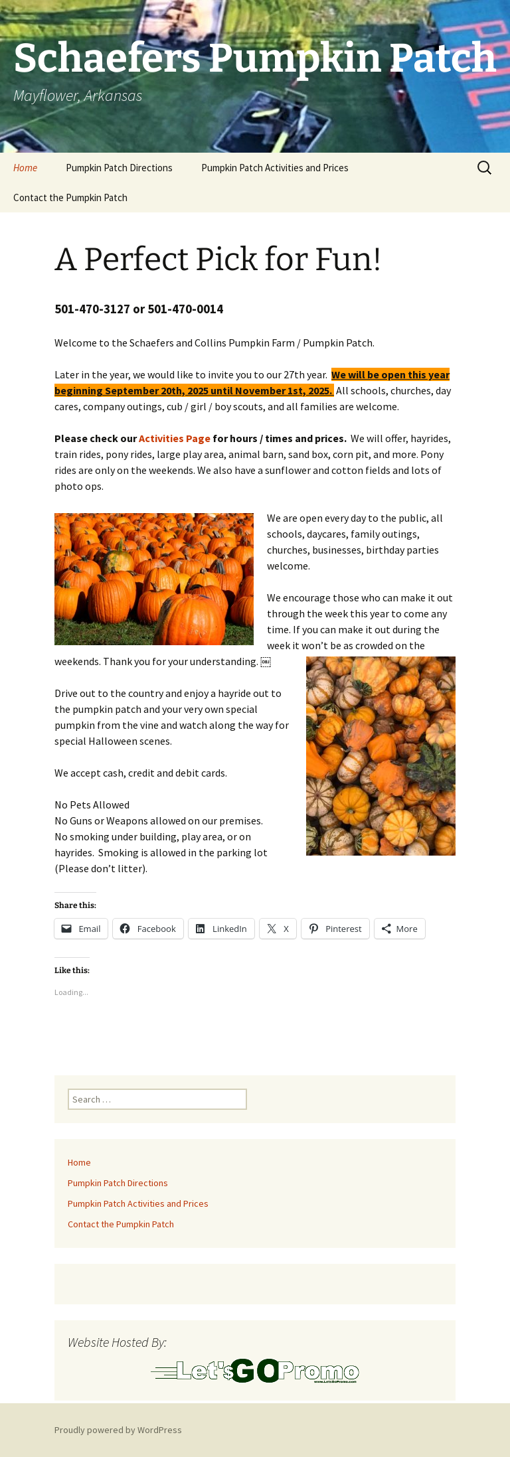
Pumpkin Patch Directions (119, 167)
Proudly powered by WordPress (118, 1430)
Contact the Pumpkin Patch (70, 197)
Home (25, 167)
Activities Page (175, 438)
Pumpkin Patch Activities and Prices (275, 167)
